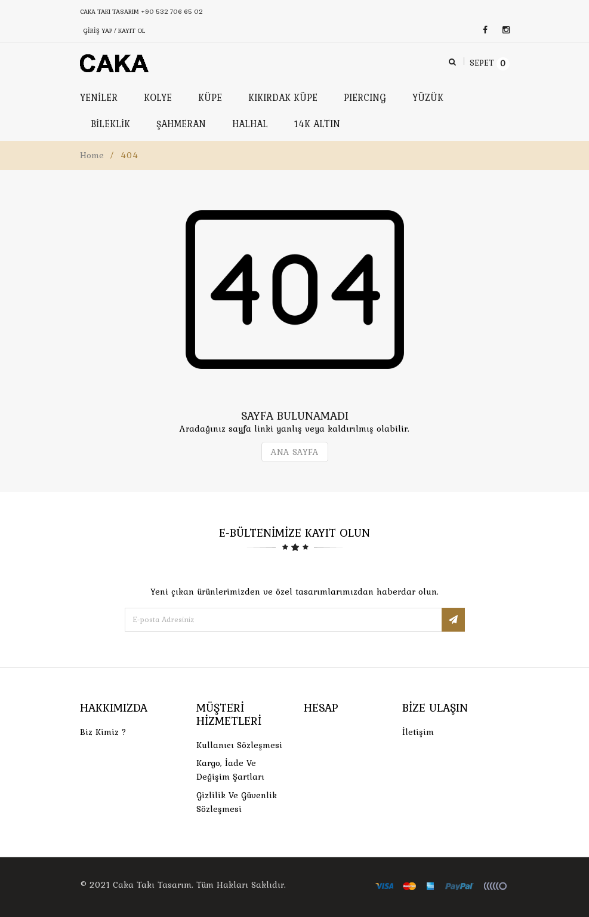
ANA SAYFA (295, 451)
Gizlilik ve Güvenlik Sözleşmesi (236, 802)
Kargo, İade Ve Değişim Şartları (230, 769)
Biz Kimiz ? (103, 731)
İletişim (418, 731)
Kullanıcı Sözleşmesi (239, 745)
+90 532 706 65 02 (172, 11)
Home (92, 155)
